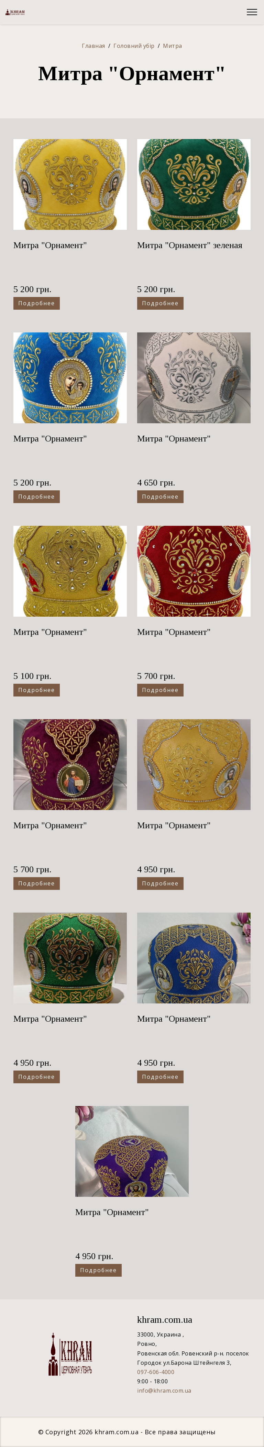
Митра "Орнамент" (50, 245)
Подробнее (36, 303)
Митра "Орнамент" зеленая (189, 245)
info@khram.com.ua (164, 1390)
